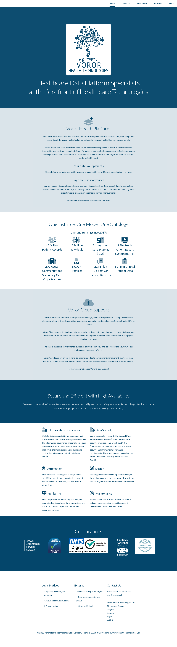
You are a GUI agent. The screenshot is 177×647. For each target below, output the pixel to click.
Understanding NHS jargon (90, 591)
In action (158, 3)
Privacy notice (52, 606)
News (171, 3)
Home (112, 3)
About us (126, 3)
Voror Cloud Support (99, 369)
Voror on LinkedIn (86, 606)
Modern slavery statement (57, 600)
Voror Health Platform (100, 200)
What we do (142, 3)
